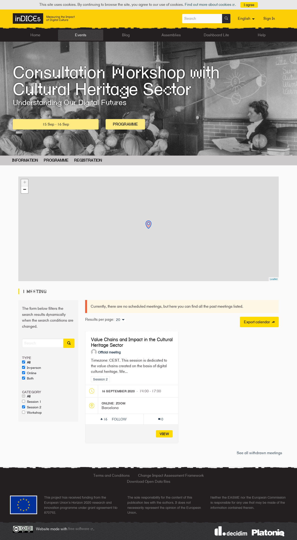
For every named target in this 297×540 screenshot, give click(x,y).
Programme (125, 124)
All (26, 362)
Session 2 (31, 407)
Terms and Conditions (111, 475)
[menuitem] (247, 18)
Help (262, 35)
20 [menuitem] (118, 320)
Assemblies (171, 35)
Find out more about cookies (210, 4)
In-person (31, 368)
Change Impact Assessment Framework (171, 475)
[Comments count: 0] (160, 419)
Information (25, 160)
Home (35, 35)
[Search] (42, 343)
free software (80, 529)
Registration (88, 160)
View (164, 434)
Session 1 (31, 401)
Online (29, 373)
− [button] (24, 189)
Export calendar (259, 322)
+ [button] (24, 182)
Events (80, 35)
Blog (126, 35)
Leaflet (274, 279)
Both (28, 378)
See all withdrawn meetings (259, 453)
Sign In (269, 18)
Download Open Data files (148, 481)
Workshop (32, 412)
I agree (249, 5)
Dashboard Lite (216, 35)
